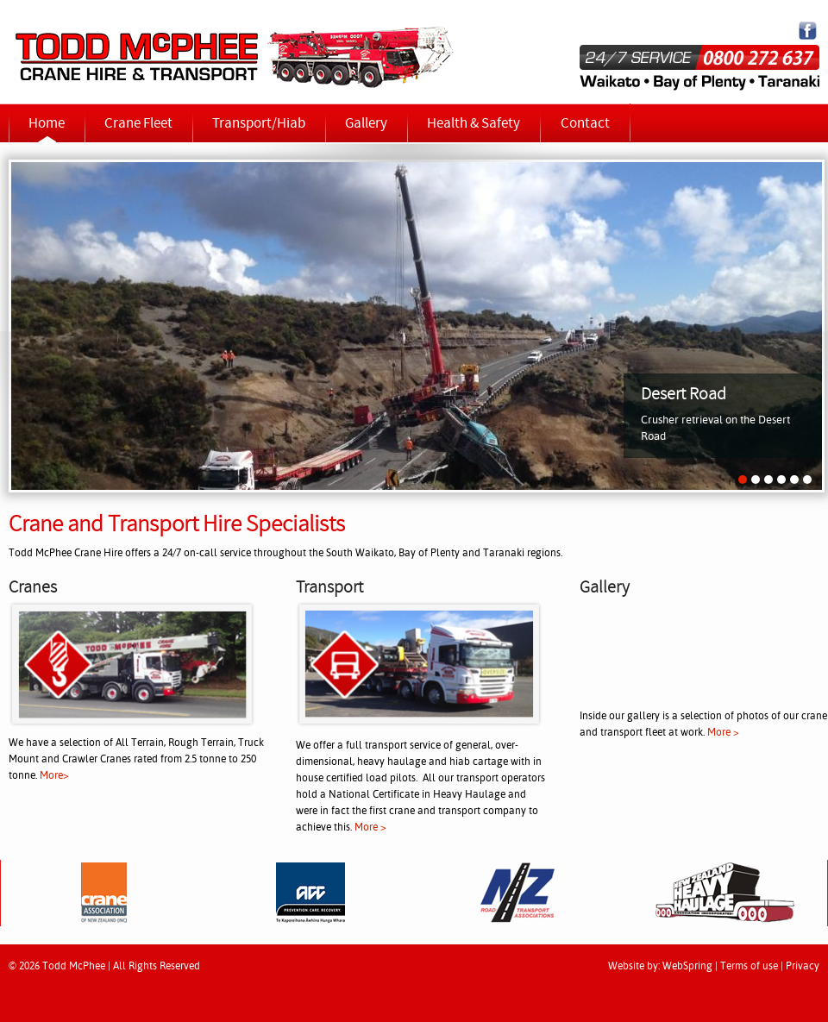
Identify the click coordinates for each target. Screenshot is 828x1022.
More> (54, 776)
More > (370, 828)
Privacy (802, 967)
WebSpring (687, 967)
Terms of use (749, 967)
